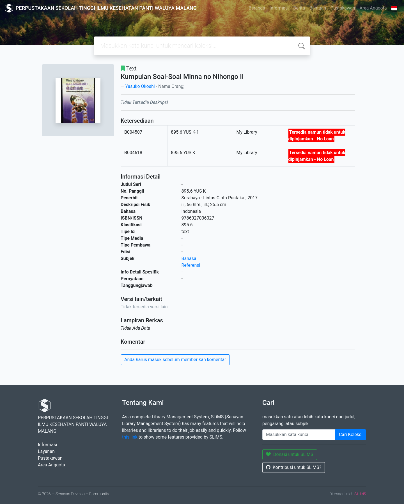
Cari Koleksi (350, 434)
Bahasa (189, 258)
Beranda (257, 8)
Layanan (46, 451)
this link (129, 437)
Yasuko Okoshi (140, 86)
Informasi (279, 8)
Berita (299, 8)
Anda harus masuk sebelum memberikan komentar (175, 359)
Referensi (191, 265)
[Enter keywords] (299, 434)
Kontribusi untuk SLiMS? (293, 467)
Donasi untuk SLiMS (289, 454)
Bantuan (317, 8)
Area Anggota (373, 8)
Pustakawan (342, 8)
